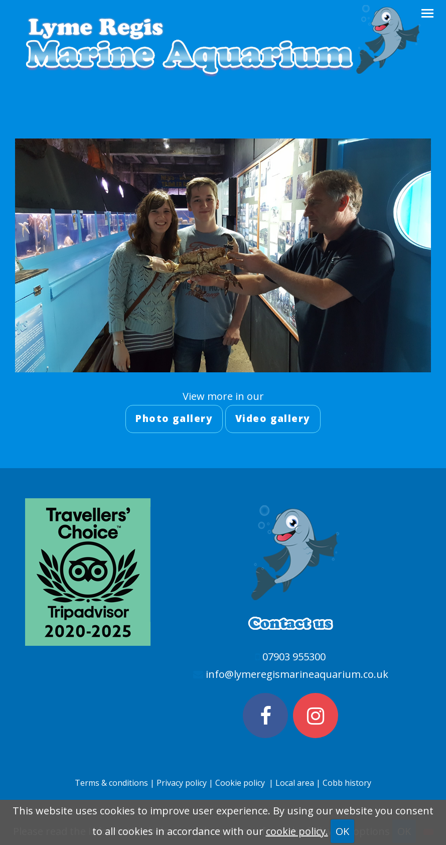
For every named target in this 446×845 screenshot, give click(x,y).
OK (342, 831)
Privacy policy (182, 782)
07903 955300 (294, 656)
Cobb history (347, 782)
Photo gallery (174, 418)
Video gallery (273, 418)
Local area (295, 782)
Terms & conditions (111, 782)
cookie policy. (297, 831)
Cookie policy (240, 782)
